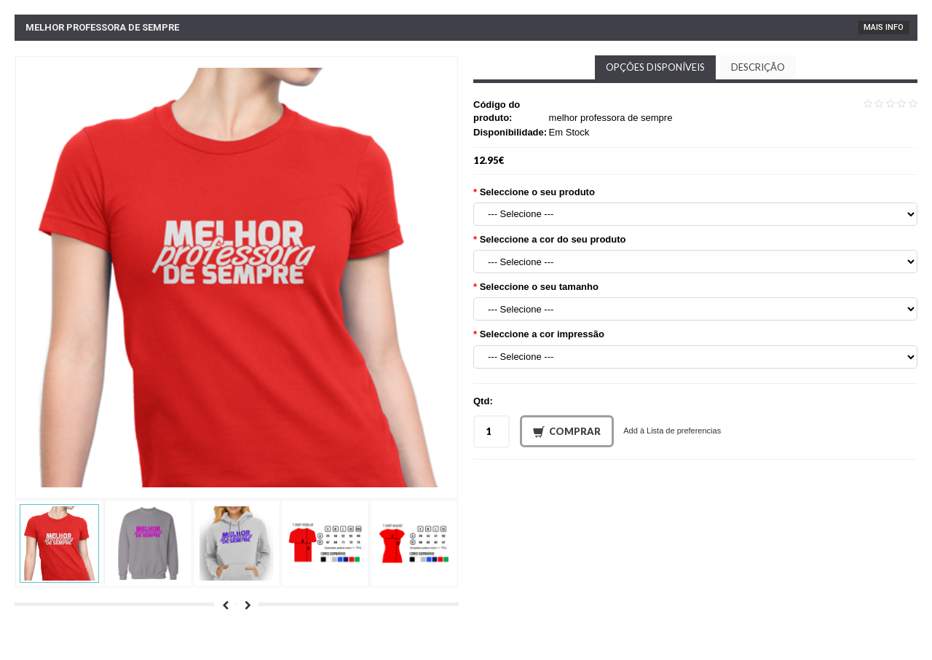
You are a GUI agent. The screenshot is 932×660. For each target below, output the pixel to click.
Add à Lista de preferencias (672, 430)
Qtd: (483, 401)
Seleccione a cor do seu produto (553, 239)
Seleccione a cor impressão (542, 334)
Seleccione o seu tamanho (539, 286)
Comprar (567, 432)
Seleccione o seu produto (537, 191)
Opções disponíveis (655, 67)
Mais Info (884, 27)
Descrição (758, 67)
